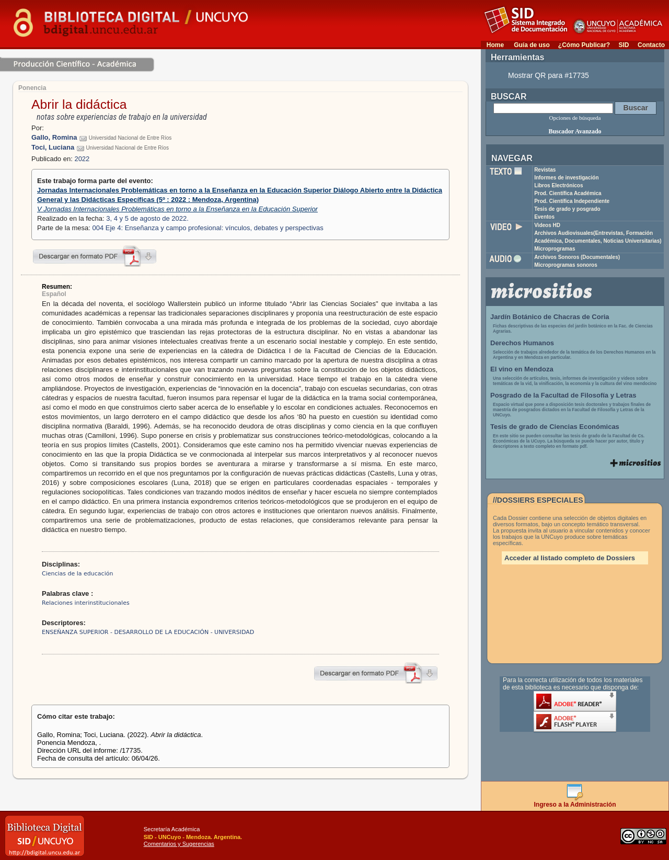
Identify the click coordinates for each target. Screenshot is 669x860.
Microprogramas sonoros (565, 265)
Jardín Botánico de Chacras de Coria (549, 317)
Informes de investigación (566, 177)
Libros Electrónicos (558, 185)
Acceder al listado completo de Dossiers (569, 558)
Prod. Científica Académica (568, 193)
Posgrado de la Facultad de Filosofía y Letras (563, 395)
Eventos (544, 217)
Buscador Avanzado (574, 131)
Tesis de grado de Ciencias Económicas (554, 427)
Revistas (545, 170)
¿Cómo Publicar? (584, 45)
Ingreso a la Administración (575, 801)
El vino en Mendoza (521, 369)
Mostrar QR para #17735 (548, 75)
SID (623, 45)
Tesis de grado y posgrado (567, 209)
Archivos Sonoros (577, 257)
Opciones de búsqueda (575, 118)
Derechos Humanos (522, 343)
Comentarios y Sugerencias (179, 844)
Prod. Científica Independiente (571, 201)
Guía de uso (532, 45)
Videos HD (547, 225)
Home (495, 45)
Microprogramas (554, 249)
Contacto (651, 45)
